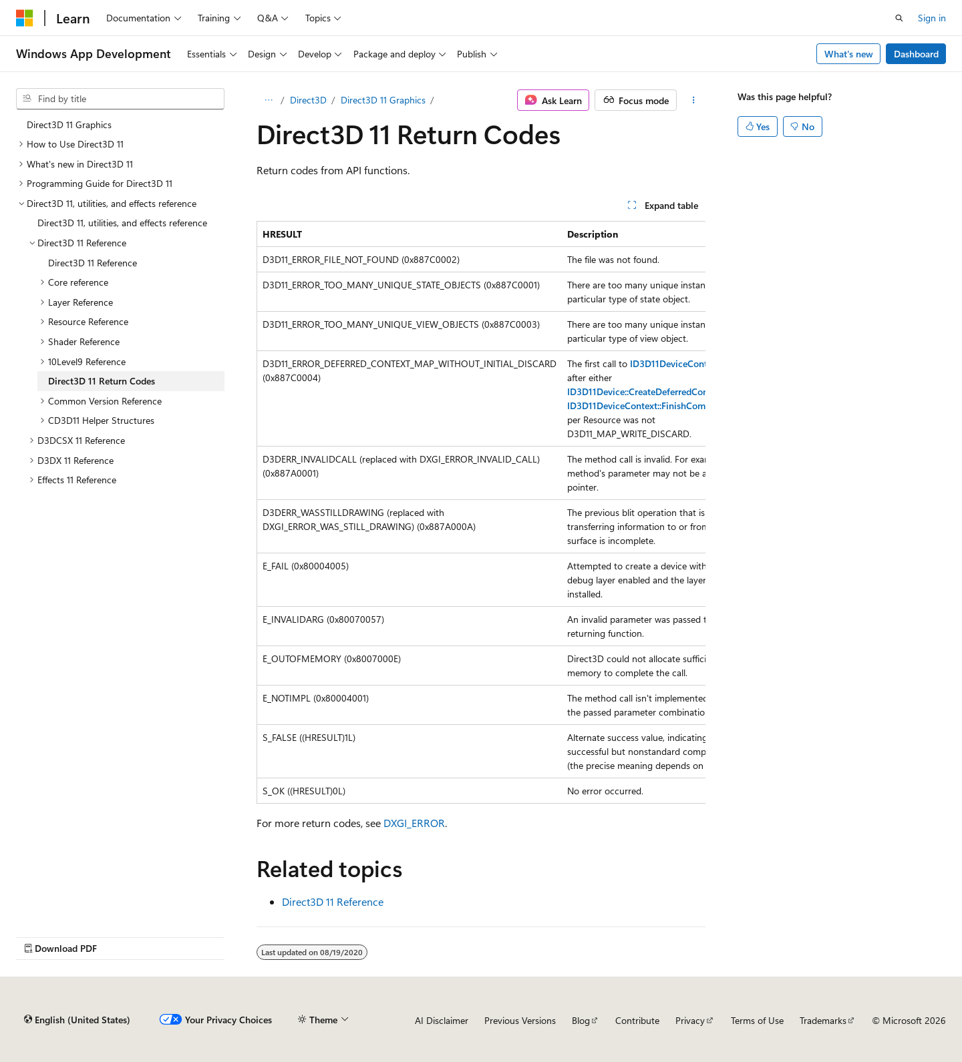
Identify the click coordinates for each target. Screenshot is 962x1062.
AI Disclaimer (441, 1020)
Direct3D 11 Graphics (383, 99)
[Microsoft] (24, 18)
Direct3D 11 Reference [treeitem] (92, 262)
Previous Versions (520, 1020)
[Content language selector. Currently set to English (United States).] (77, 1020)
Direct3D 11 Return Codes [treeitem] (101, 380)
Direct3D (308, 99)
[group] (481, 512)
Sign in (932, 17)
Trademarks (823, 1020)
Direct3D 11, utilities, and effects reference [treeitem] (122, 222)
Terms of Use (757, 1020)
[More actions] (693, 100)
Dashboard (916, 53)
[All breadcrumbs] (268, 100)
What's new (848, 53)
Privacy (690, 1020)
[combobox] (120, 98)
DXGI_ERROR (414, 823)
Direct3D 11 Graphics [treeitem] (69, 124)
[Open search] (899, 18)
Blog (581, 1020)
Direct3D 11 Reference (332, 901)
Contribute (637, 1020)
